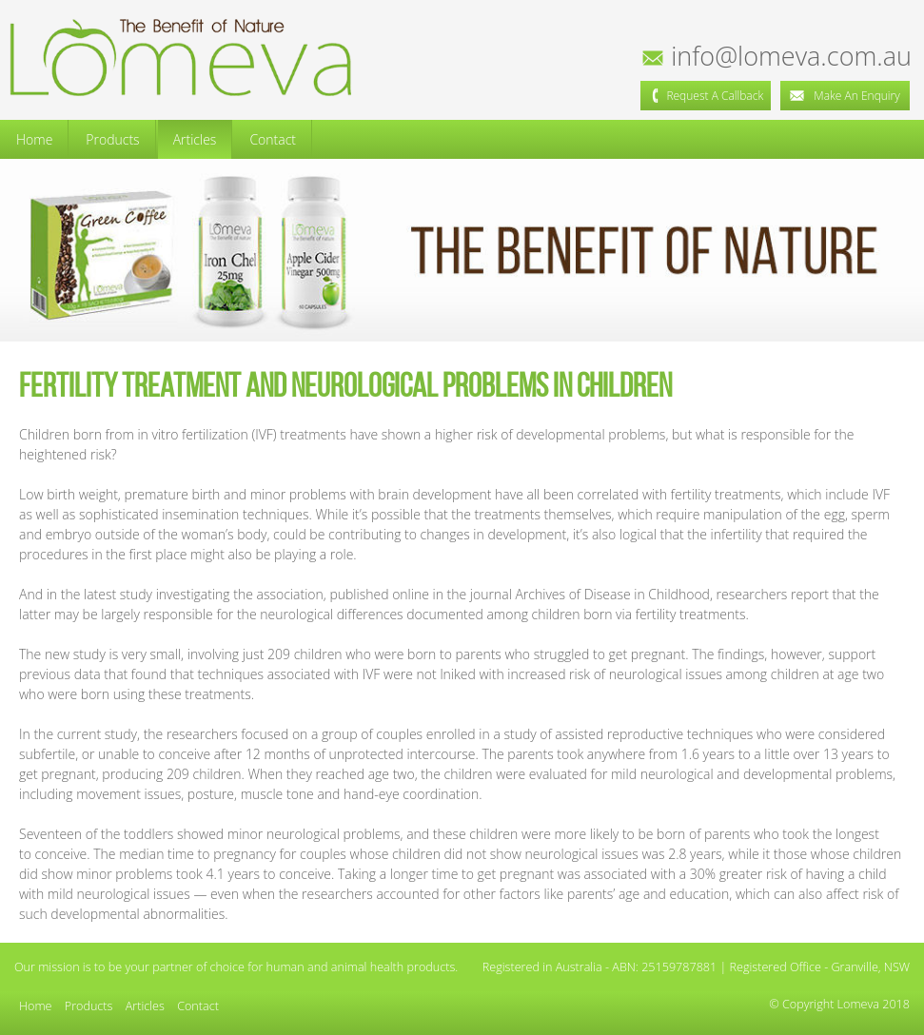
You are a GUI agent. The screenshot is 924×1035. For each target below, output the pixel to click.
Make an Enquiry (845, 96)
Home (34, 139)
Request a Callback (706, 96)
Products (112, 139)
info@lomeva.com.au (778, 55)
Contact (272, 139)
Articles (195, 139)
